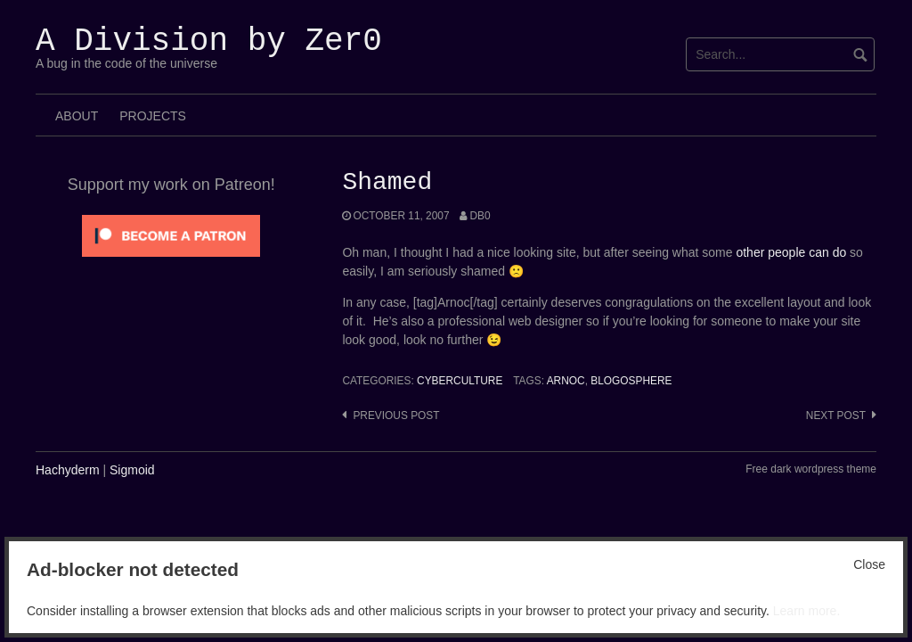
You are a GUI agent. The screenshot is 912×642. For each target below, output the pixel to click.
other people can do (791, 252)
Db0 (479, 216)
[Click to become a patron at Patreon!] (171, 234)
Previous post (396, 415)
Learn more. (806, 611)
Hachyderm (68, 470)
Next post (836, 415)
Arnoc (566, 380)
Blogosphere (631, 380)
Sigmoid (132, 470)
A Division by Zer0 (209, 41)
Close (869, 564)
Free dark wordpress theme (810, 469)
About (76, 116)
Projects (152, 116)
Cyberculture (459, 380)
